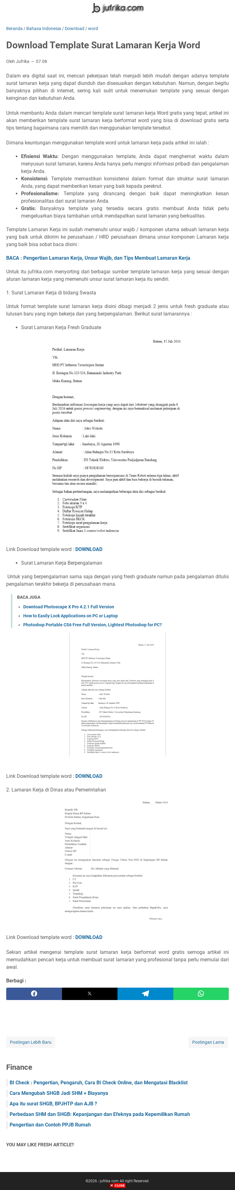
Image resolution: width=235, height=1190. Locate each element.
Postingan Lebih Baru (30, 1042)
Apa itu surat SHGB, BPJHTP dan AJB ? (53, 1104)
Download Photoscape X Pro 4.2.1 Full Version (68, 606)
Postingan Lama (208, 1042)
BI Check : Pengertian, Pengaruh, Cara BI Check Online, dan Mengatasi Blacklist (99, 1083)
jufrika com (109, 1181)
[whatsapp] (201, 994)
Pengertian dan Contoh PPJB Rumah (50, 1125)
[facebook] (34, 994)
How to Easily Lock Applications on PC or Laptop (70, 615)
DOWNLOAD (88, 549)
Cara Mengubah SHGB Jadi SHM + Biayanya (59, 1093)
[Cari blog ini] (225, 8)
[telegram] (145, 994)
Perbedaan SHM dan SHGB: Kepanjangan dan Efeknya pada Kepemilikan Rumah (100, 1114)
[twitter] (90, 994)
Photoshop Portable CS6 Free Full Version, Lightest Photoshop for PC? (92, 624)
